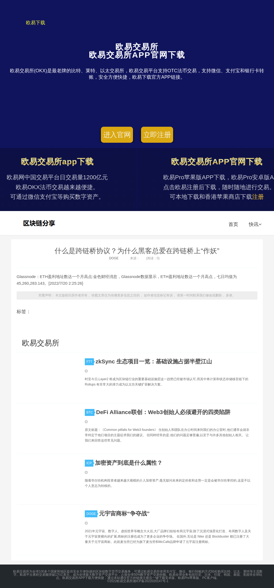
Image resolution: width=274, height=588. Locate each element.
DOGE (114, 258)
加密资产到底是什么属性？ (128, 463)
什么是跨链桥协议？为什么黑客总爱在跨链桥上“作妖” (137, 251)
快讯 (255, 224)
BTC (90, 412)
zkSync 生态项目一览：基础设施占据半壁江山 (154, 361)
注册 (258, 196)
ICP (89, 463)
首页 (233, 224)
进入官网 (117, 135)
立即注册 (157, 135)
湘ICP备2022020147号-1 (150, 581)
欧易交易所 (39, 223)
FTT (90, 362)
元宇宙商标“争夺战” (124, 513)
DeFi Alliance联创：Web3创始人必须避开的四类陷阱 (163, 412)
